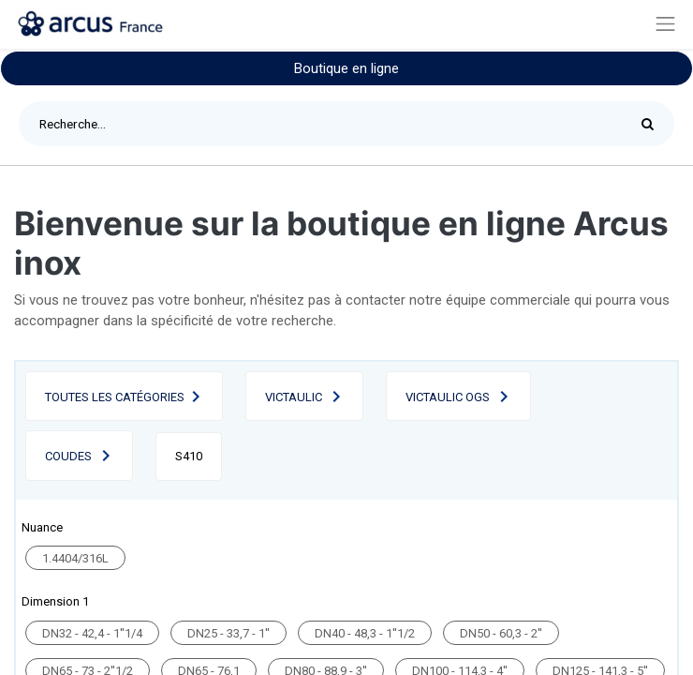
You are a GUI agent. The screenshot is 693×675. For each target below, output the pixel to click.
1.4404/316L (75, 558)
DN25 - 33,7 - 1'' (228, 633)
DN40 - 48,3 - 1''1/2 (365, 633)
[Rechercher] (652, 123)
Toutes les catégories (114, 397)
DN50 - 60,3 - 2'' (501, 633)
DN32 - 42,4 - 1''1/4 (92, 633)
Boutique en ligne (346, 68)
